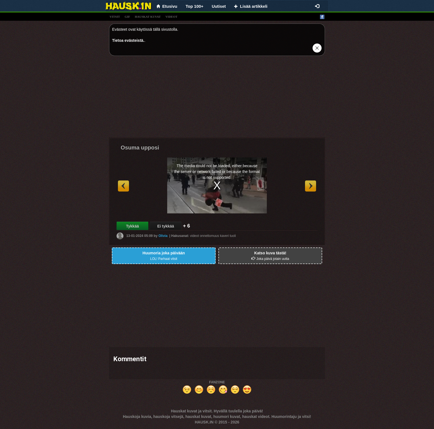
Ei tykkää (165, 226)
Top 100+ (194, 6)
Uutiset (219, 6)
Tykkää (132, 226)
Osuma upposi (140, 147)
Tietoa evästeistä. (128, 40)
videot (171, 16)
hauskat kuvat (148, 16)
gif (127, 16)
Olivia (162, 236)
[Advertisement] (217, 99)
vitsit (115, 16)
